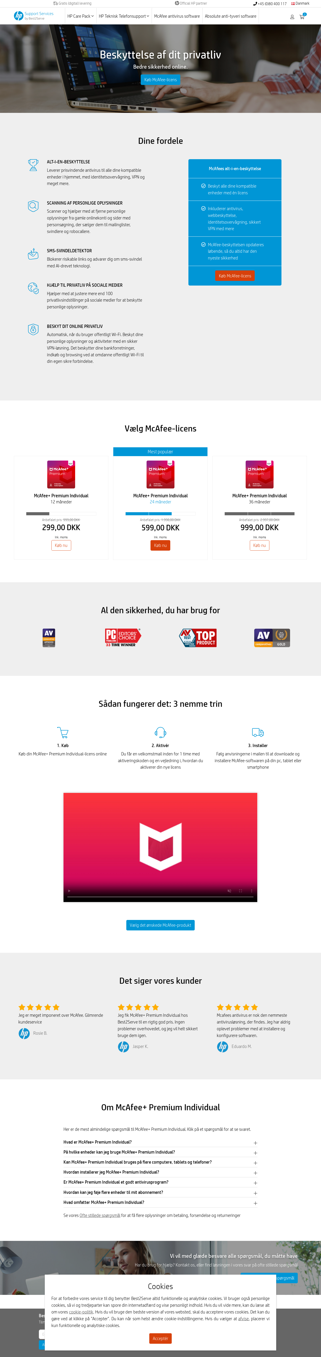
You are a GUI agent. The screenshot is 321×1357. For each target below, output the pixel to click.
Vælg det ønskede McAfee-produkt (160, 925)
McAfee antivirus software (177, 16)
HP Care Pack (80, 16)
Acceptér (160, 1338)
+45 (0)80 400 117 (270, 3)
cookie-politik (81, 1312)
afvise (243, 1318)
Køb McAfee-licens (160, 79)
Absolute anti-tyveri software (230, 16)
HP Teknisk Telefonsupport (124, 16)
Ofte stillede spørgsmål (100, 1215)
